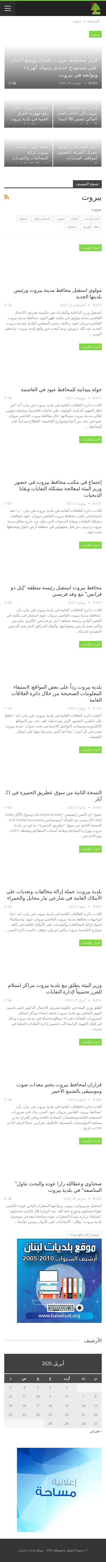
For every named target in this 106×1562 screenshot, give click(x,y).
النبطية (23, 218)
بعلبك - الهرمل (91, 226)
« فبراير (96, 1431)
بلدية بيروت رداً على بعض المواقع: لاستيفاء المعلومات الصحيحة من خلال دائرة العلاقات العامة (56, 693)
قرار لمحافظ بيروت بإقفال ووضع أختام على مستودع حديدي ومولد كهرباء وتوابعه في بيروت (55, 67)
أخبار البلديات (92, 218)
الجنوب (61, 218)
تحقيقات (71, 226)
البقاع (74, 218)
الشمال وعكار (42, 218)
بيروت (95, 34)
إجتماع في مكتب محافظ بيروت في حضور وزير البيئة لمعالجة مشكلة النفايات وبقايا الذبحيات (58, 488)
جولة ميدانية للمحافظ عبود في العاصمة (61, 389)
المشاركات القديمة (84, 1235)
